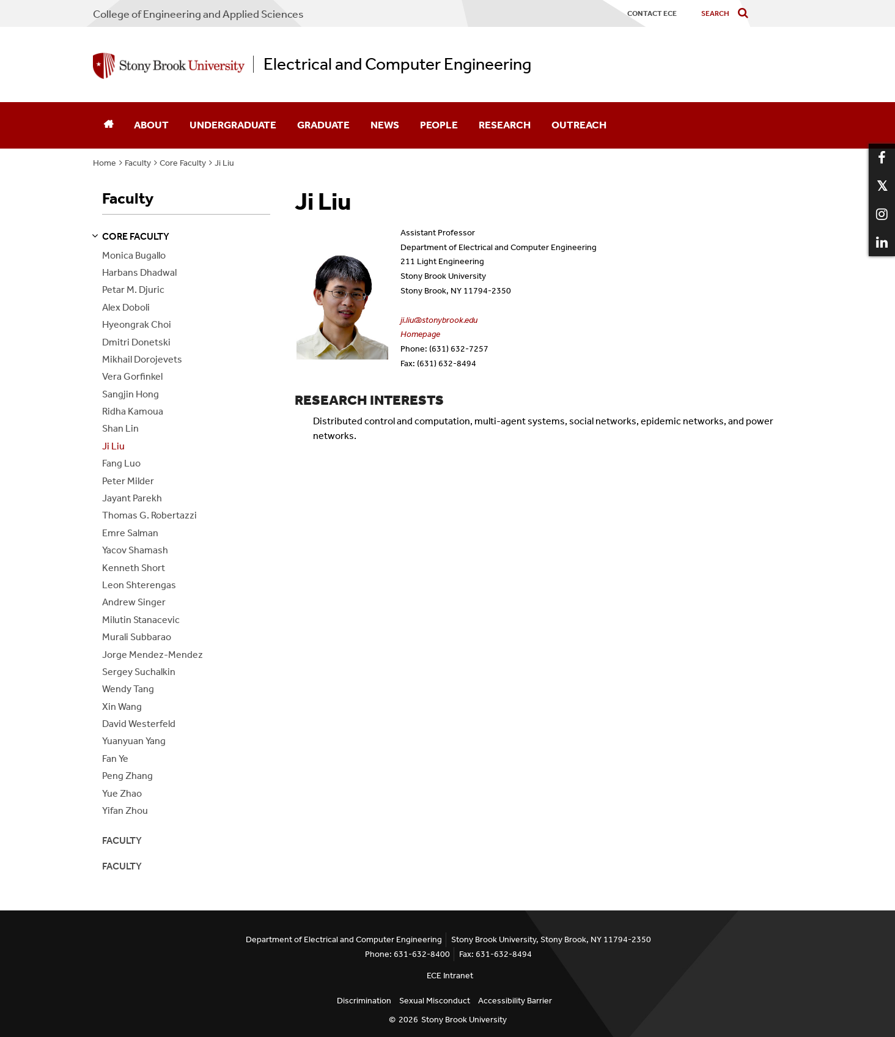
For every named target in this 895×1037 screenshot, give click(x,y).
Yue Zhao (122, 793)
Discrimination (364, 1000)
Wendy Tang (128, 689)
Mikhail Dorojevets (142, 359)
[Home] (108, 125)
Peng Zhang (127, 775)
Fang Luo (121, 463)
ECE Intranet (450, 975)
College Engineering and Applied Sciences (198, 14)
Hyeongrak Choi (136, 324)
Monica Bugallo (134, 255)
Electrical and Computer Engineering (397, 64)
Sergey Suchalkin (138, 671)
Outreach (578, 125)
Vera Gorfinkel (132, 376)
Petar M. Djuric (133, 289)
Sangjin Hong (130, 394)
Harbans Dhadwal (139, 272)
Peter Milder (128, 481)
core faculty (135, 236)
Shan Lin (120, 428)
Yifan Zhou (125, 810)
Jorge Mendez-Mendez (152, 654)
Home (104, 163)
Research (505, 125)
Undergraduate (233, 125)
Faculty (138, 163)
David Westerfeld (138, 723)
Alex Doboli (126, 307)
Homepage (420, 334)
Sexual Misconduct (434, 1000)
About (151, 125)
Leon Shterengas (139, 585)
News (384, 125)
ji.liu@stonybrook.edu (438, 320)
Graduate (323, 125)
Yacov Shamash (135, 550)
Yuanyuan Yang (134, 741)
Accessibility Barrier (515, 1000)
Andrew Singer (134, 602)
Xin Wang (122, 706)
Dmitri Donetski (136, 342)
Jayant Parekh (132, 498)
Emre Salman (130, 533)
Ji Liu (224, 163)
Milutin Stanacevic (141, 620)
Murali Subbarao (136, 637)
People (439, 125)
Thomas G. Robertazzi (149, 515)
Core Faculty (183, 163)
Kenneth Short (133, 568)
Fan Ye (115, 758)
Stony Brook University (464, 1019)
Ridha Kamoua (132, 411)
